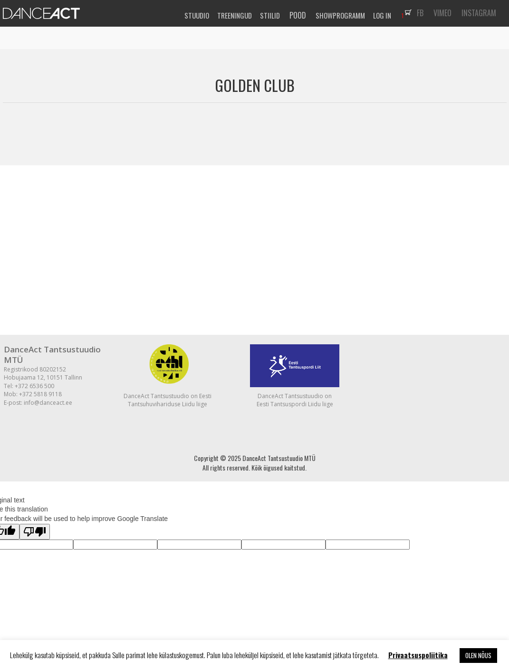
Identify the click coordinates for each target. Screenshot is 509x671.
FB (420, 13)
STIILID (270, 15)
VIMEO (442, 13)
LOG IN (382, 15)
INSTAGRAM (478, 13)
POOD (297, 15)
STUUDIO (196, 15)
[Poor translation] (34, 532)
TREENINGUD (234, 15)
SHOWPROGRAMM (340, 15)
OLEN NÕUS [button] (478, 655)
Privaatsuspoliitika (418, 655)
